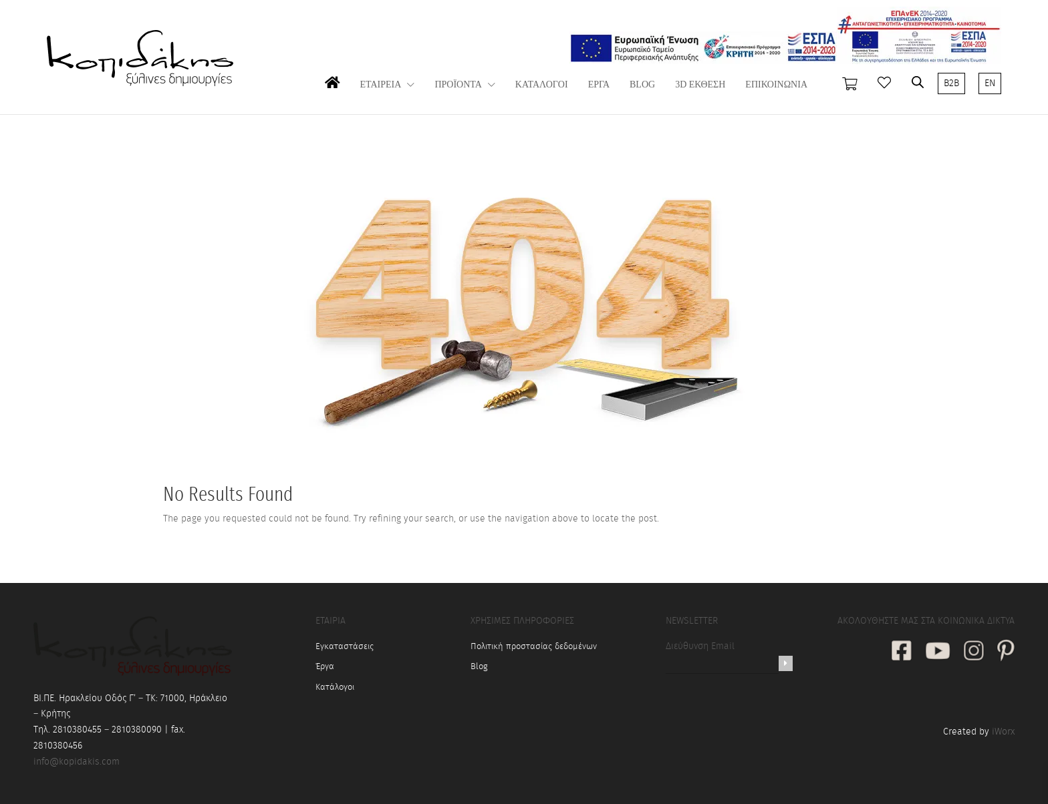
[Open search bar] (917, 82)
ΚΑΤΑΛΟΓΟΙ (541, 84)
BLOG (642, 84)
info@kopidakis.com (76, 762)
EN (990, 83)
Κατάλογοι (334, 687)
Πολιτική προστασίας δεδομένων (534, 646)
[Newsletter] (786, 663)
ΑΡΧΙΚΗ (332, 96)
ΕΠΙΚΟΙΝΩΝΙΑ (776, 84)
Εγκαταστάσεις (344, 646)
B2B (951, 83)
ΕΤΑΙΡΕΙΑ (381, 84)
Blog (479, 666)
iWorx (1003, 732)
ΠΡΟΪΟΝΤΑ (457, 84)
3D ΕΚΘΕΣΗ (700, 84)
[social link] (902, 652)
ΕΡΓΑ (599, 84)
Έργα (324, 666)
